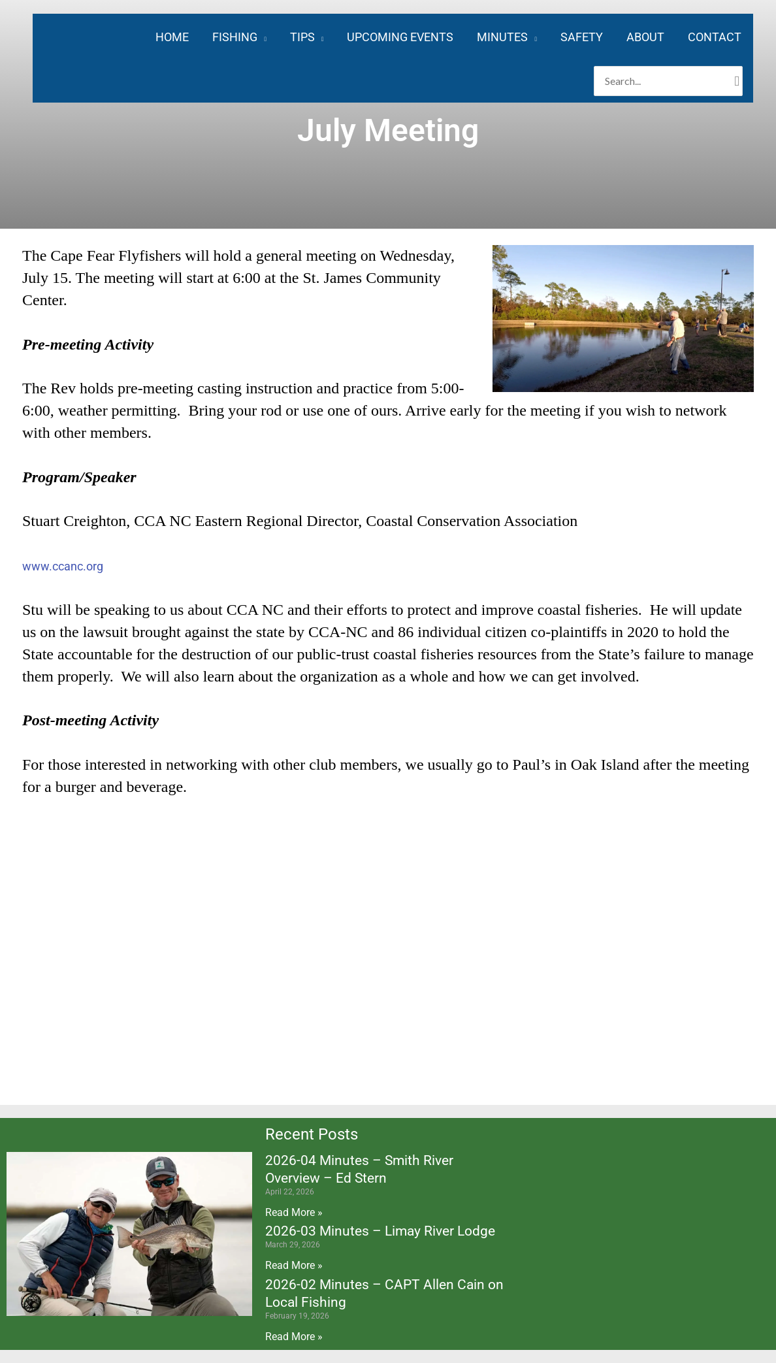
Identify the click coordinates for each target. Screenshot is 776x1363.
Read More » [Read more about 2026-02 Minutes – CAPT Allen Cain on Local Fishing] (294, 1336)
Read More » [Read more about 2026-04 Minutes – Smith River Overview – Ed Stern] (294, 1212)
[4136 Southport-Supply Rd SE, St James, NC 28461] (388, 958)
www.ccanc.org (62, 566)
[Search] (737, 81)
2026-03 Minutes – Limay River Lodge (380, 1231)
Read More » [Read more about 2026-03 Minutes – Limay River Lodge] (294, 1265)
